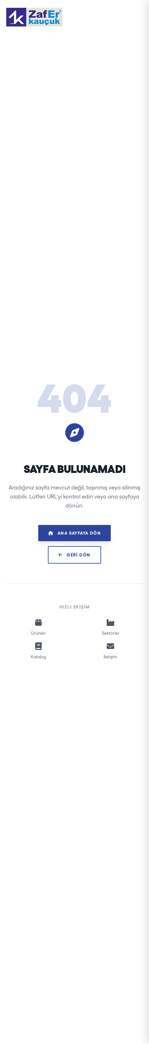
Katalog (38, 650)
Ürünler (38, 626)
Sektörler (110, 626)
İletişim (110, 650)
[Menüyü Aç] (136, 17)
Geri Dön (74, 554)
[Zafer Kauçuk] (34, 17)
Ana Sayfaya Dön (74, 533)
